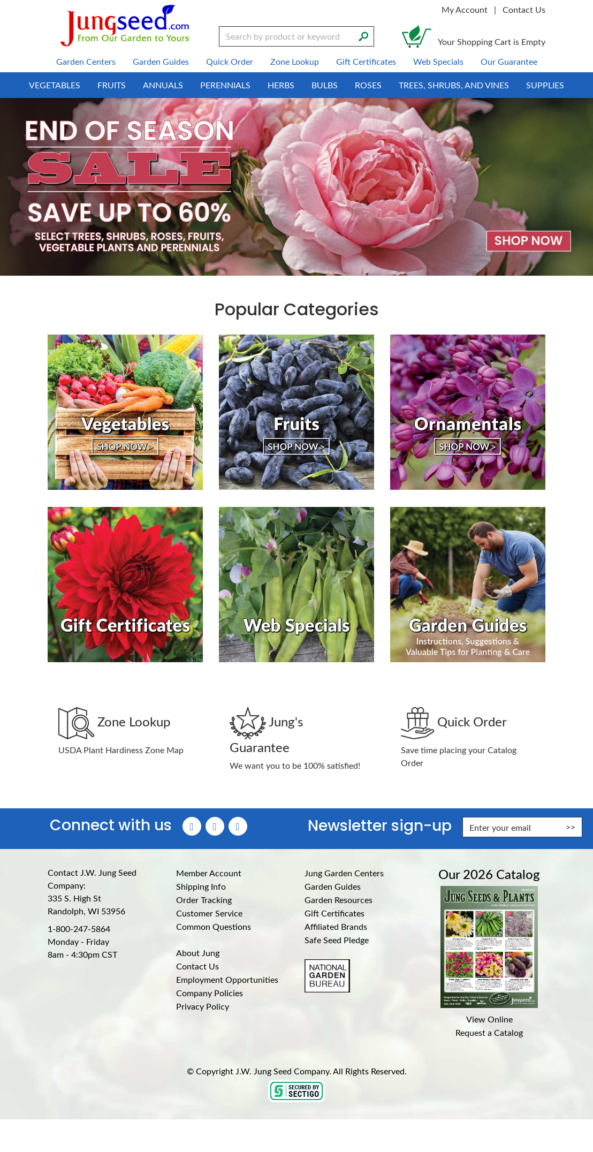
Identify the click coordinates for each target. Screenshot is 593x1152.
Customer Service (209, 913)
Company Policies (209, 992)
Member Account (208, 872)
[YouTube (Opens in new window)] (238, 826)
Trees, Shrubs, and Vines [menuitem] (454, 84)
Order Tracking (204, 899)
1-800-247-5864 (79, 928)
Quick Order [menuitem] (229, 61)
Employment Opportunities (227, 979)
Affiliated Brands (336, 926)
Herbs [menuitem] (281, 84)
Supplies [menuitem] (545, 84)
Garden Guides (333, 886)
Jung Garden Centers (344, 872)
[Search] (363, 35)
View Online (489, 1019)
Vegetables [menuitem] (54, 84)
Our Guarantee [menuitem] (509, 61)
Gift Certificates (334, 913)
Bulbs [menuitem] (324, 84)
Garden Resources (338, 899)
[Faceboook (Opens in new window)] (192, 826)
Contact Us (524, 9)
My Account (465, 9)
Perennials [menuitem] (225, 84)
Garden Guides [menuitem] (161, 61)
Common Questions (213, 926)
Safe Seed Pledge (337, 939)
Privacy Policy (202, 1006)
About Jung (197, 952)
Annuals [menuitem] (163, 84)
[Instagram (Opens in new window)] (215, 826)
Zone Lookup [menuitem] (294, 61)
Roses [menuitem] (368, 84)
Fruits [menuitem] (111, 84)
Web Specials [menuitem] (438, 61)
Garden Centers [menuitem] (86, 61)
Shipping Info (201, 886)
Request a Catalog (489, 1032)
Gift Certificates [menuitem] (366, 61)
